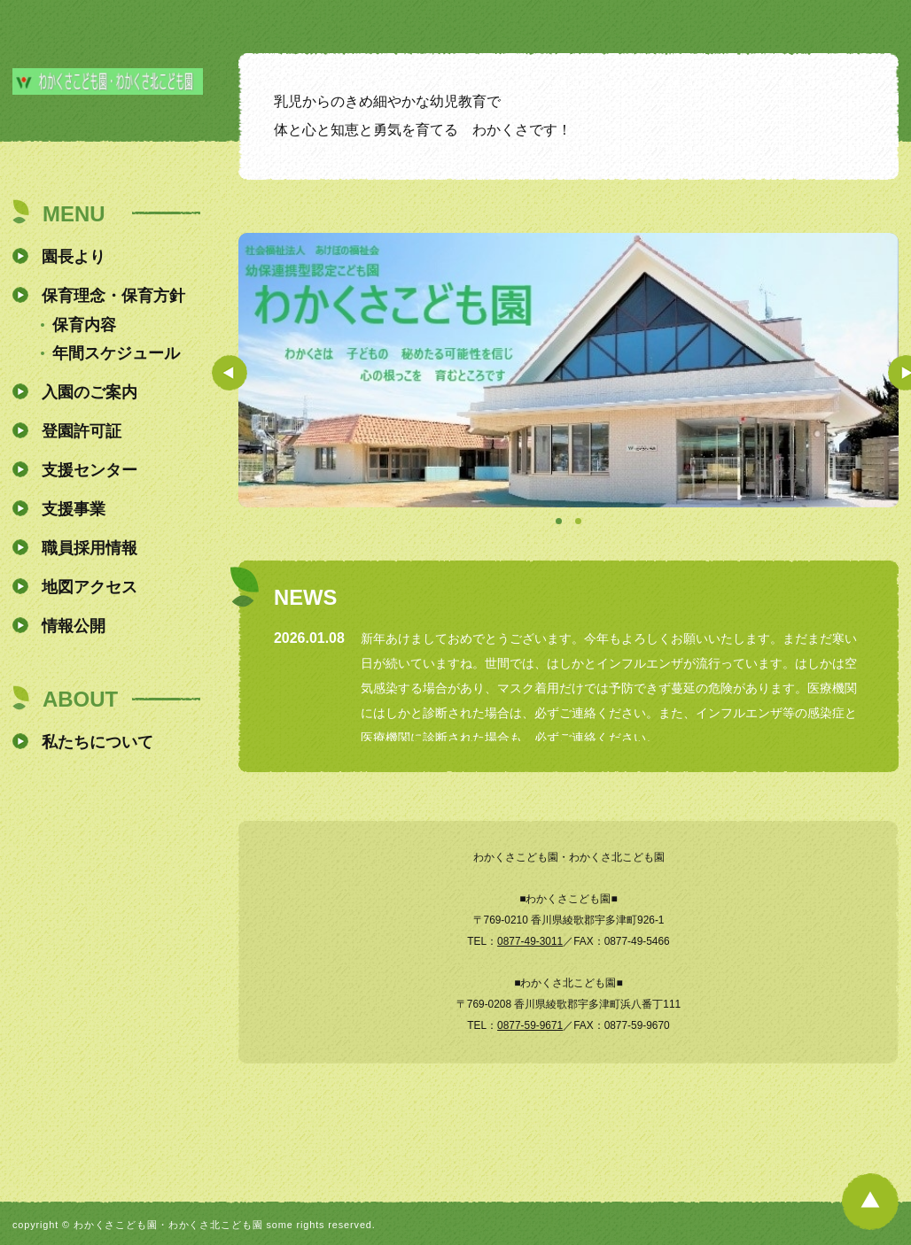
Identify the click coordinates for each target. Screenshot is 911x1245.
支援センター (89, 470)
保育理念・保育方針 (113, 296)
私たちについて (97, 742)
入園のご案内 (89, 392)
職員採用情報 (89, 548)
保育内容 (84, 325)
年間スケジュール (116, 353)
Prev (229, 373)
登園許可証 (81, 431)
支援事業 (73, 509)
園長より (73, 257)
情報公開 (73, 626)
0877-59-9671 (530, 1025)
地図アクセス (89, 587)
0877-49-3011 (530, 941)
